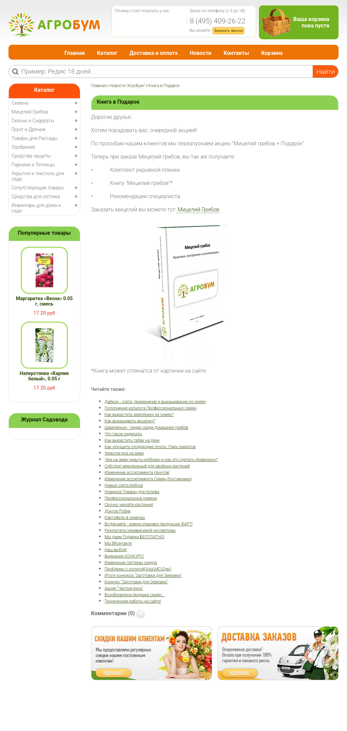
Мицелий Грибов (197, 209)
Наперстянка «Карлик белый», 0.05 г (44, 376)
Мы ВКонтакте (118, 543)
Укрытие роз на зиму (124, 453)
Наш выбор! (116, 549)
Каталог (107, 53)
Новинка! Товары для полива (132, 491)
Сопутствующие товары (38, 187)
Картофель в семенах (125, 517)
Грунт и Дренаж (29, 129)
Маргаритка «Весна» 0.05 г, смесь (44, 301)
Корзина (272, 53)
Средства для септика (36, 196)
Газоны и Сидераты (33, 120)
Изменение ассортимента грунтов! (137, 472)
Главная (74, 53)
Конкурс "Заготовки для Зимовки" (136, 582)
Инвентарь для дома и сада (36, 208)
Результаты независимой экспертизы (140, 530)
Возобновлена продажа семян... (135, 594)
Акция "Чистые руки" (124, 588)
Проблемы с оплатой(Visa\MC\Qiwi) (138, 569)
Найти (325, 72)
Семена (20, 103)
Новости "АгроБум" (127, 85)
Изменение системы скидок (131, 562)
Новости (200, 53)
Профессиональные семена (131, 498)
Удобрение (23, 147)
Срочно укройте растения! (129, 504)
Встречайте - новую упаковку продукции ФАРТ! (149, 524)
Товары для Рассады (35, 138)
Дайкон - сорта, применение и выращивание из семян (155, 401)
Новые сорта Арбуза (124, 485)
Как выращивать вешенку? (130, 421)
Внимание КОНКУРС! (124, 556)
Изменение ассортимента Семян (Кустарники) (148, 479)
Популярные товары (44, 233)
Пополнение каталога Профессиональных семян (151, 408)
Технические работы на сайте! (133, 601)
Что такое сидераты (123, 434)
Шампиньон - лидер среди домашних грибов (146, 427)
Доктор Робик (118, 511)
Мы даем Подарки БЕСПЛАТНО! (135, 537)
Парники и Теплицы (33, 164)
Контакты (236, 53)
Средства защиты (31, 156)
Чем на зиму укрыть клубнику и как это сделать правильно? (161, 459)
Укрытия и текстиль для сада (38, 176)
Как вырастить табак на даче (132, 440)
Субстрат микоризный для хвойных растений (147, 466)
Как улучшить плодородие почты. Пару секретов (150, 446)
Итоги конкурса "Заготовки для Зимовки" (143, 575)
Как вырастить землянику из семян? (139, 414)
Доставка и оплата (153, 53)
